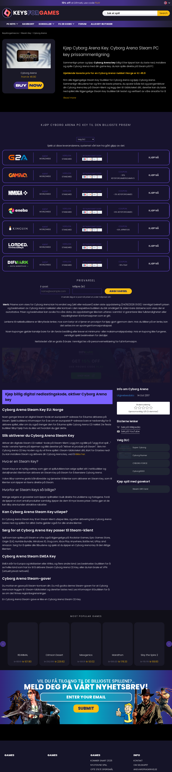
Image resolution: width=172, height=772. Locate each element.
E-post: (44, 286)
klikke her (80, 423)
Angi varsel (118, 291)
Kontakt (138, 729)
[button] (3, 613)
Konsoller (46, 24)
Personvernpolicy (143, 746)
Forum (82, 24)
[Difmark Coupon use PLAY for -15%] (86, 350)
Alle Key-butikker (102, 24)
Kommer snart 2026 (101, 729)
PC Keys (12, 24)
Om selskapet (140, 733)
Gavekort (28, 24)
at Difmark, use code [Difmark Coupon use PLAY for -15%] (81, 3)
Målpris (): (79, 286)
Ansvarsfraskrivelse (145, 738)
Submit (86, 677)
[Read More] (114, 98)
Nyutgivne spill (98, 733)
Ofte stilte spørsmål (101, 738)
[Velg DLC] (85, 139)
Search (164, 13)
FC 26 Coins (66, 24)
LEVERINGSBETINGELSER (145, 742)
